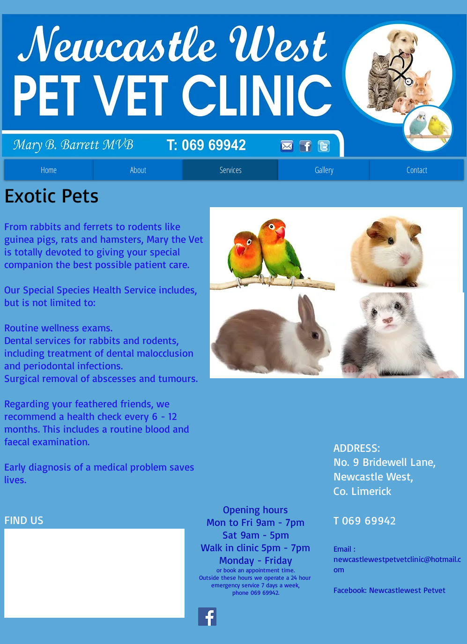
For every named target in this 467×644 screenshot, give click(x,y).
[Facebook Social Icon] (207, 616)
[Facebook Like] (243, 621)
